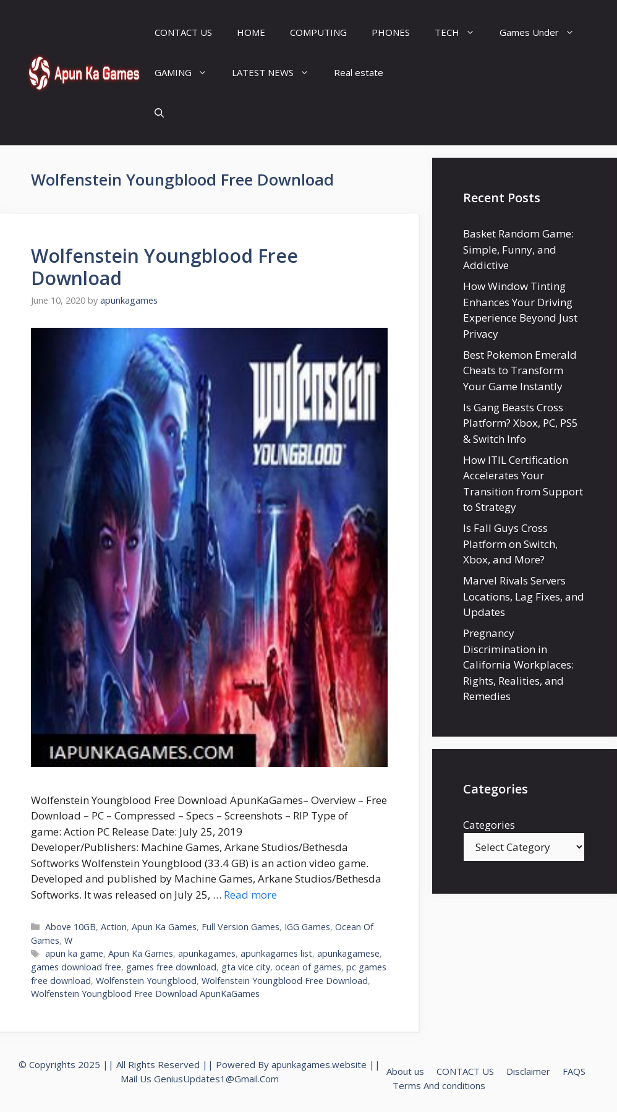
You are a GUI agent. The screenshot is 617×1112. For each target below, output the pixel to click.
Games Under (543, 32)
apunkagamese (348, 953)
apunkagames (207, 953)
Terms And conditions (439, 1085)
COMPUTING (318, 32)
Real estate (358, 72)
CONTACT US (183, 32)
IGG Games (307, 927)
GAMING (187, 73)
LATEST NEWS (276, 73)
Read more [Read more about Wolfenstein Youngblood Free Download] (250, 894)
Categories (489, 825)
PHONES (391, 32)
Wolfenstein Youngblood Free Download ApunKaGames (145, 993)
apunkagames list (276, 953)
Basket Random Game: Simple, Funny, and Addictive (518, 249)
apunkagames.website (319, 1064)
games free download (171, 967)
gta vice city (245, 967)
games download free (76, 967)
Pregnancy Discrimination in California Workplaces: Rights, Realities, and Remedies (518, 664)
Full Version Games (240, 927)
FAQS (574, 1071)
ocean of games (308, 967)
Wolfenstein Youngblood (146, 980)
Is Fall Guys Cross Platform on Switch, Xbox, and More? (510, 544)
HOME (251, 32)
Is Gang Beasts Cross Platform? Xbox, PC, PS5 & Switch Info (520, 423)
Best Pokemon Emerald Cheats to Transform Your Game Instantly (520, 370)
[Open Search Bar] (159, 113)
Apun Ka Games (164, 927)
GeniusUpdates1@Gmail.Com (216, 1078)
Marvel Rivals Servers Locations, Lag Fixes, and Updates (523, 596)
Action (114, 927)
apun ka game (74, 953)
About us (405, 1071)
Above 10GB (70, 927)
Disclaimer (528, 1071)
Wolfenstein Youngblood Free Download (164, 267)
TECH (461, 32)
